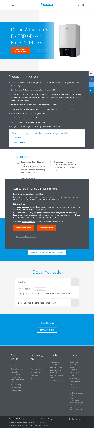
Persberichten (16, 388)
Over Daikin (15, 366)
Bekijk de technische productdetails (47, 252)
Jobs (12, 394)
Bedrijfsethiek (40, 422)
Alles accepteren (23, 227)
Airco (32, 366)
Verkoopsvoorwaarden (16, 425)
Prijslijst (72, 376)
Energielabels (74, 388)
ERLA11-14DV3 (19, 142)
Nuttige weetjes (16, 385)
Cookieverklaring (46, 419)
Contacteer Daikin (56, 367)
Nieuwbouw (35, 375)
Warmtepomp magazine (75, 368)
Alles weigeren (46, 227)
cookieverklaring (28, 222)
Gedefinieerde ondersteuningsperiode (76, 393)
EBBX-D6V (17, 138)
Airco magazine (75, 372)
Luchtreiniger (35, 372)
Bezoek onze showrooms (55, 363)
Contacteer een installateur (55, 371)
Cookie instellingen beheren (26, 237)
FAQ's (72, 385)
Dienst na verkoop (56, 381)
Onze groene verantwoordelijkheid (17, 379)
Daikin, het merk (17, 369)
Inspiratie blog (16, 391)
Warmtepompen (36, 369)
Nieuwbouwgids (75, 379)
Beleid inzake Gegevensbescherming (21, 422)
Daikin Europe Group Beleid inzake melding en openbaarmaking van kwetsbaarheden (76, 403)
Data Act (46, 425)
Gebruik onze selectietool (74, 363)
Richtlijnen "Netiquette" (34, 425)
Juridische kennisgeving (31, 419)
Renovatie (34, 378)
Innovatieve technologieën (16, 373)
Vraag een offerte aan (56, 377)
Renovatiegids (75, 382)
